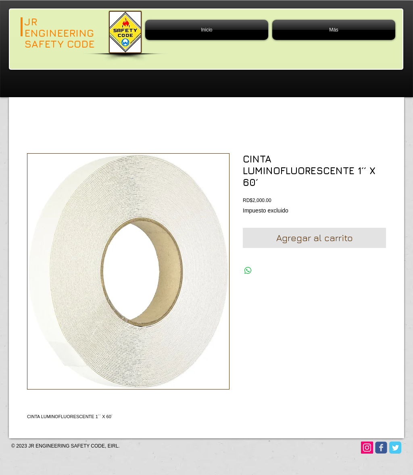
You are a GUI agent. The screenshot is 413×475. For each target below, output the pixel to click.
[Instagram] (367, 448)
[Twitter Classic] (395, 448)
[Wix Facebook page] (381, 448)
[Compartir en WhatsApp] (248, 270)
